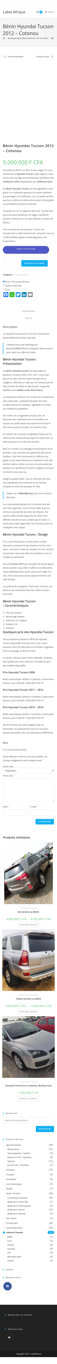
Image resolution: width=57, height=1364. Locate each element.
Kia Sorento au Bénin (28, 911)
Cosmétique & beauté (17, 1197)
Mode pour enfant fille (17, 1201)
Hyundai (11, 1248)
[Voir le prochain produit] (52, 57)
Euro (7, 289)
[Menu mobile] (48, 12)
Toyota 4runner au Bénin (28, 998)
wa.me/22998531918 (16, 348)
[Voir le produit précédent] (5, 57)
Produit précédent (15, 56)
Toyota (21, 995)
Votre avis (8, 775)
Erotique (10, 1174)
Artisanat (10, 1169)
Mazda (9, 1188)
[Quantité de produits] (5, 262)
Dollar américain (13, 285)
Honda (10, 1244)
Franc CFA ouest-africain (17, 281)
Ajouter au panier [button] (28, 1098)
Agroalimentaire (13, 1145)
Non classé (11, 1218)
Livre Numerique (14, 1184)
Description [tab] (28, 311)
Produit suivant (42, 56)
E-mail (34, 806)
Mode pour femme (16, 1209)
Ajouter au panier (34, 263)
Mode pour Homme (16, 1213)
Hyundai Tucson (37, 434)
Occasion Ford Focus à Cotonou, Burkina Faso (28, 1085)
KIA (21, 908)
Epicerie (11, 1161)
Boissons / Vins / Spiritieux (19, 1157)
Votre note (8, 766)
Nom (6, 806)
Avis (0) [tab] (28, 318)
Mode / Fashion (13, 1193)
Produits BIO (12, 1223)
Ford (21, 1081)
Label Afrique (14, 11)
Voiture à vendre (21, 274)
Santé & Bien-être (14, 1227)
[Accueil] (4, 38)
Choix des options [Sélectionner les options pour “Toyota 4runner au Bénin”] (28, 1011)
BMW (9, 1236)
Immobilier (11, 1179)
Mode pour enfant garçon (19, 1205)
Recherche (45, 1129)
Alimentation (13, 1149)
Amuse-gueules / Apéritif (18, 1153)
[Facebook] (7, 1286)
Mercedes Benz (14, 1256)
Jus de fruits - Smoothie (18, 1165)
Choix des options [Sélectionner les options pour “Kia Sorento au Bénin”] (28, 924)
